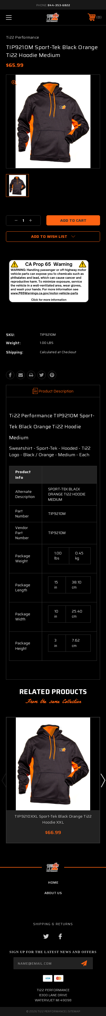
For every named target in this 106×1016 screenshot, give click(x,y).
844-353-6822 (58, 5)
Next (102, 780)
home (53, 882)
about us (53, 893)
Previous (4, 780)
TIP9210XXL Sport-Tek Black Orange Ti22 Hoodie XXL (53, 819)
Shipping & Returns (53, 924)
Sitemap (74, 1011)
